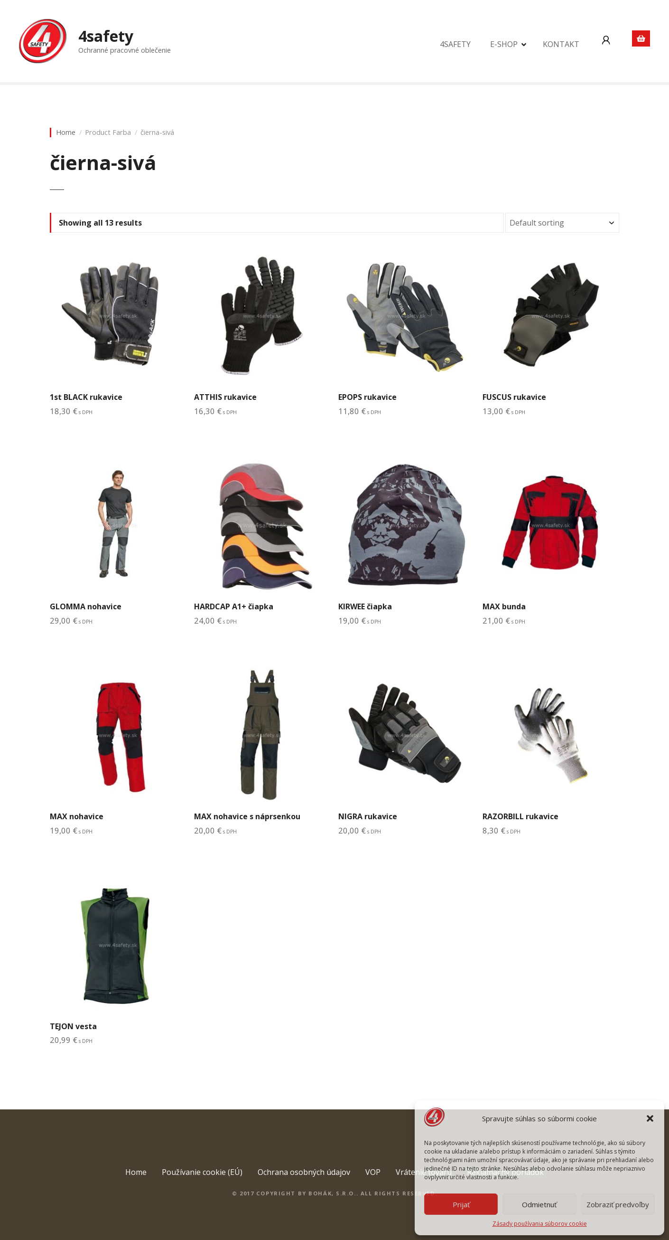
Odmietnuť (539, 1204)
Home (65, 132)
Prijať (461, 1204)
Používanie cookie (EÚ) (202, 1172)
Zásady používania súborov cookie (539, 1224)
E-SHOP (504, 44)
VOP (373, 1172)
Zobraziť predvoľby (617, 1204)
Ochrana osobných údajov (304, 1172)
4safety (105, 36)
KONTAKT (561, 44)
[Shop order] (562, 222)
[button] (650, 1118)
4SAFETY (455, 44)
